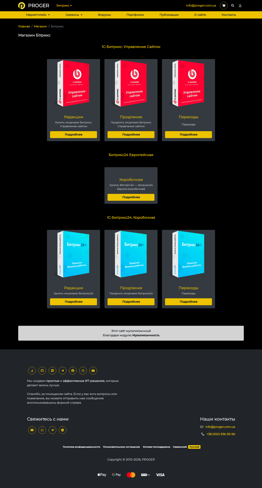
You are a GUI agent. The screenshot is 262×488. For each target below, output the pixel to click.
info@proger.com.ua (201, 5)
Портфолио (135, 15)
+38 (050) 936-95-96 (221, 434)
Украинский (180, 446)
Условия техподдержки (156, 446)
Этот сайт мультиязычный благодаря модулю (131, 333)
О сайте (200, 15)
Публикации (169, 15)
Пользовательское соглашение (121, 446)
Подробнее (73, 134)
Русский (194, 446)
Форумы (104, 15)
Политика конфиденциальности (81, 446)
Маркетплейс (38, 15)
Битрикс (64, 5)
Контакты (229, 15)
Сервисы (74, 15)
